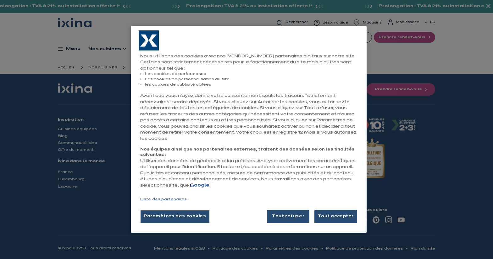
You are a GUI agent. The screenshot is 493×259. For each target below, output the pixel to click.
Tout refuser (288, 216)
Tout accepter (336, 216)
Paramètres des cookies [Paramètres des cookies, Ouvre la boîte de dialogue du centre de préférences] (175, 216)
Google (199, 185)
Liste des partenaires (163, 199)
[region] (249, 129)
